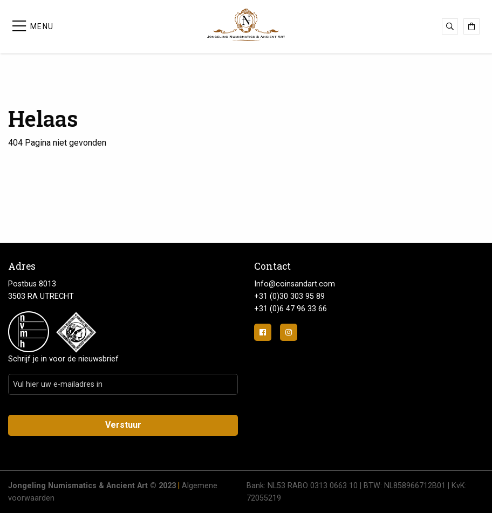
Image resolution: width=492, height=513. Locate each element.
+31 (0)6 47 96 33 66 (290, 308)
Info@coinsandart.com (294, 284)
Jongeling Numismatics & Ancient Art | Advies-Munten (246, 25)
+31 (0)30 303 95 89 (289, 296)
